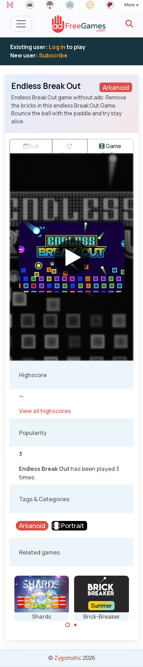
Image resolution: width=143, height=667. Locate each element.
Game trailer (110, 147)
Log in (57, 47)
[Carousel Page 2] (75, 625)
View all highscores (45, 411)
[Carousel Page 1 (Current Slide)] (67, 625)
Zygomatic (68, 658)
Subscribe (53, 55)
